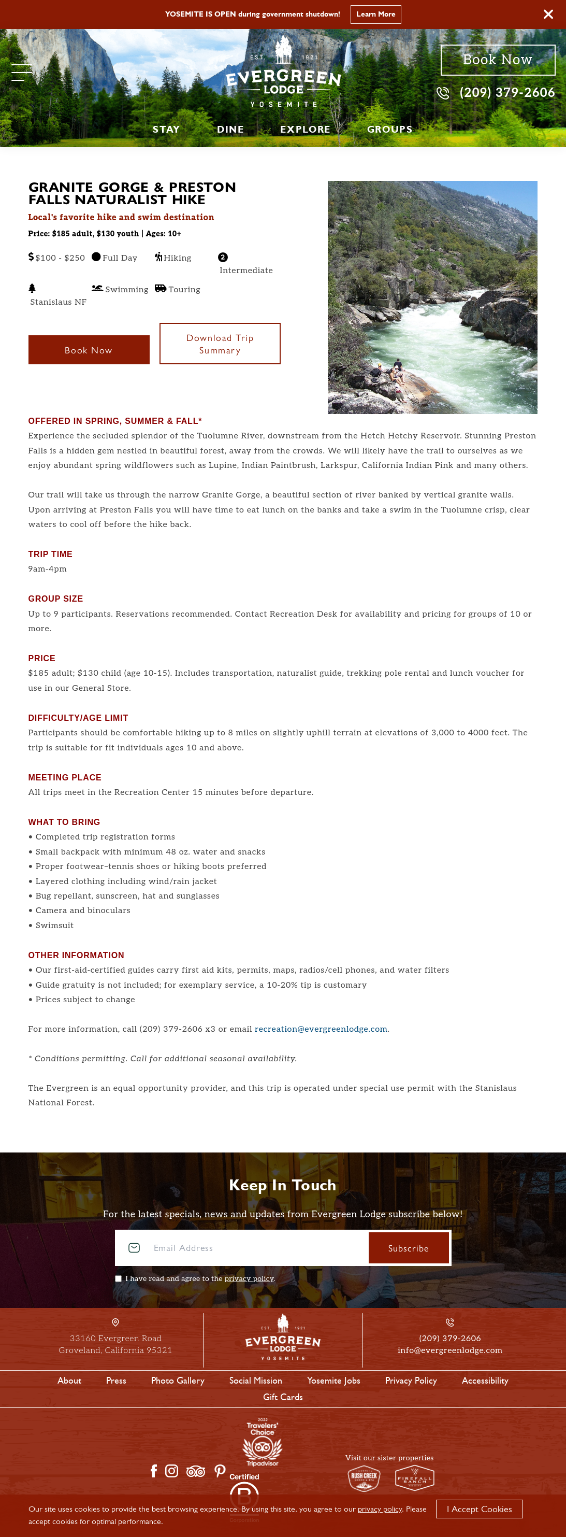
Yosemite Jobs (333, 1380)
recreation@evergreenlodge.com (321, 1029)
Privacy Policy (411, 1380)
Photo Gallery (178, 1380)
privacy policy (249, 1278)
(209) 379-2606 (496, 92)
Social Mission (255, 1380)
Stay (166, 129)
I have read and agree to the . (200, 1278)
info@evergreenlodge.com (450, 1351)
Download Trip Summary (220, 343)
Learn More (376, 14)
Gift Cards (283, 1397)
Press (116, 1380)
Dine (230, 129)
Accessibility (485, 1380)
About (69, 1380)
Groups (390, 129)
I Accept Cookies (479, 1509)
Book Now (498, 60)
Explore (305, 129)
